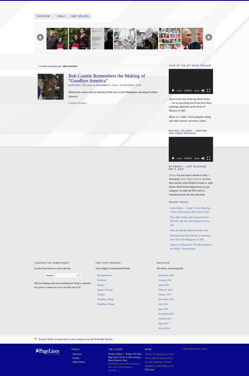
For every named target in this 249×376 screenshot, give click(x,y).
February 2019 (165, 290)
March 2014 (164, 328)
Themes (101, 294)
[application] (191, 81)
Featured (128, 85)
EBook (172, 175)
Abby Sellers (80, 16)
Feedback (102, 280)
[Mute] (203, 90)
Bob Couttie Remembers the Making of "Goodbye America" (106, 78)
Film (138, 85)
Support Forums (105, 290)
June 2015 (163, 323)
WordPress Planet (105, 304)
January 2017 (164, 294)
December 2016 (166, 299)
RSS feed (149, 369)
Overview (45, 17)
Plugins (100, 285)
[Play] (173, 90)
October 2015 (165, 318)
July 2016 (163, 304)
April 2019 (163, 285)
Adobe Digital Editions (191, 179)
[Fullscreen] (208, 90)
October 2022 (165, 280)
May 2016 (163, 309)
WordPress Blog (105, 299)
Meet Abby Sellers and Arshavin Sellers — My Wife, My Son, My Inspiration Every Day (191, 221)
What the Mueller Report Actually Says (189, 230)
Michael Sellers (81, 85)
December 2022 (166, 275)
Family (61, 16)
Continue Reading (78, 103)
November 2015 (166, 314)
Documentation (104, 275)
